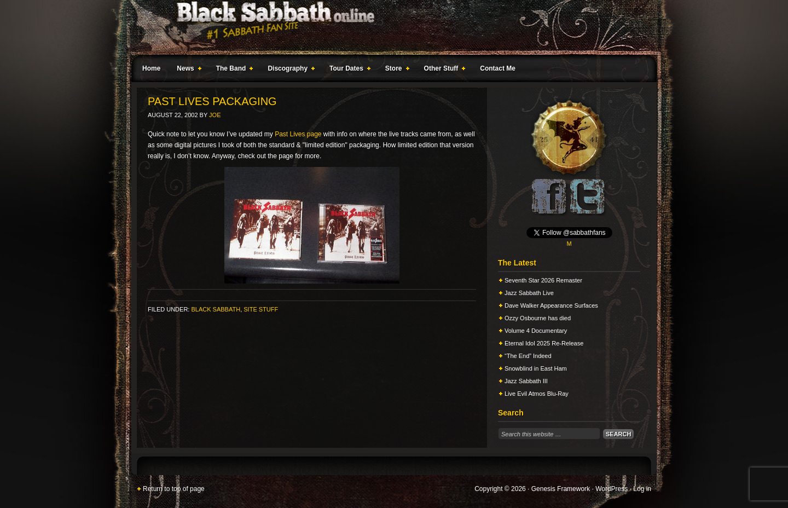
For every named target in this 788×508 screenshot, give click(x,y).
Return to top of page (174, 489)
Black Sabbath (215, 309)
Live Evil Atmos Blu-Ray (537, 393)
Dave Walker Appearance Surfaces (551, 305)
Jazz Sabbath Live (529, 293)
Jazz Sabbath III (526, 381)
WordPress (611, 489)
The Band (232, 70)
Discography (289, 70)
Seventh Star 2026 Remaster (543, 280)
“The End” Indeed (528, 356)
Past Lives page (298, 134)
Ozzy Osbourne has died (538, 318)
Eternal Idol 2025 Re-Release (544, 343)
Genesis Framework (560, 489)
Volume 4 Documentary (536, 330)
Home (151, 68)
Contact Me (497, 68)
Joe (215, 115)
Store (395, 70)
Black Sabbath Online (388, 27)
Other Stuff (443, 70)
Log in (642, 489)
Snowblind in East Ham (536, 368)
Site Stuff (261, 309)
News (186, 70)
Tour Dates (348, 70)
